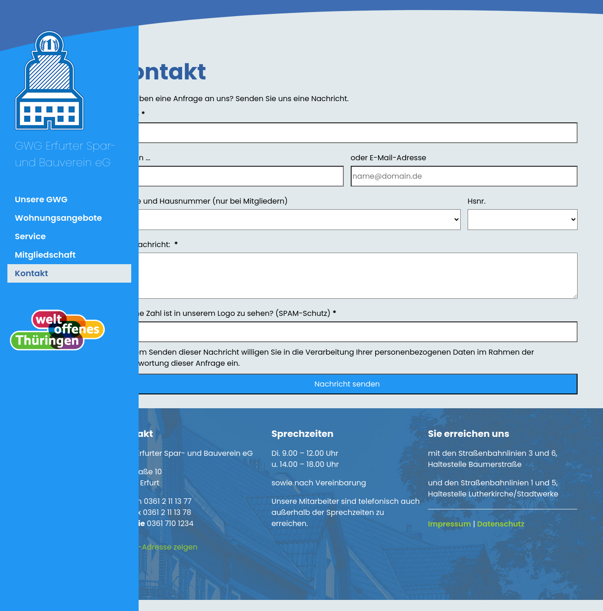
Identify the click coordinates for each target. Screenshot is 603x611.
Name (170, 114)
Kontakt (31, 273)
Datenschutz (513, 524)
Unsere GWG (41, 199)
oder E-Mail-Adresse (408, 157)
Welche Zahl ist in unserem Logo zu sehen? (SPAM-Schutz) (266, 313)
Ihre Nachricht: (187, 244)
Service (30, 236)
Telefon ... (173, 157)
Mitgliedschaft (45, 254)
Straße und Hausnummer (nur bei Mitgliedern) (241, 201)
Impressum (462, 524)
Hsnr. (486, 201)
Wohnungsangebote (58, 218)
